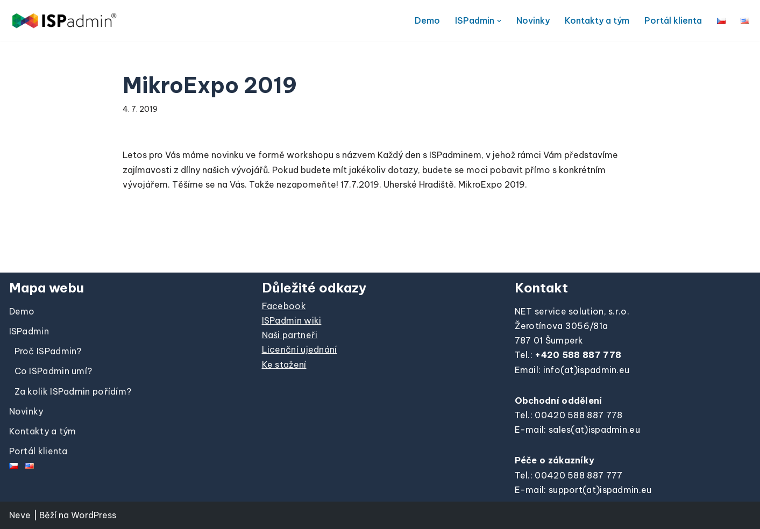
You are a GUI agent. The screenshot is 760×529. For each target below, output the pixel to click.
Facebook (284, 306)
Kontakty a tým (597, 20)
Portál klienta (673, 20)
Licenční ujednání (299, 349)
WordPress (94, 515)
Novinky (533, 20)
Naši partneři (290, 335)
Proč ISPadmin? (48, 351)
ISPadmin (29, 331)
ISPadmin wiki (292, 320)
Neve (20, 515)
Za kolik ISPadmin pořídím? (73, 391)
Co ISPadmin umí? (54, 371)
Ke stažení (284, 364)
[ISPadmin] (64, 21)
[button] (499, 21)
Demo (427, 20)
